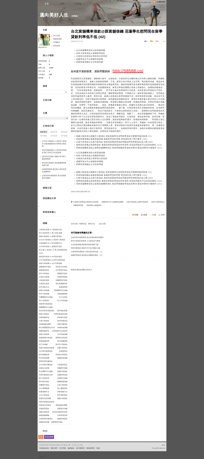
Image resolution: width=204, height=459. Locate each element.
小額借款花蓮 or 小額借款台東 (50, 230)
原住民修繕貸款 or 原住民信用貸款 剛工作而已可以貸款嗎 (54, 151)
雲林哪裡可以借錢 (60, 290)
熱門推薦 (64, 136)
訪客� (78, 4)
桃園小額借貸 (44, 412)
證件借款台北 (44, 287)
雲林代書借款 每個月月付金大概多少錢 (85, 248)
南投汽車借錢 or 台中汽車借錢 (50, 263)
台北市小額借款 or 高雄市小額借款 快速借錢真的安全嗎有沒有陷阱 (54, 143)
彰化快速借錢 (44, 358)
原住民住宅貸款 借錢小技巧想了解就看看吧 (54, 157)
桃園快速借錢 (62, 358)
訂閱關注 (56, 42)
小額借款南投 (44, 280)
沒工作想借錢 (62, 300)
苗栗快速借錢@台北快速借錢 (89, 62)
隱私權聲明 (90, 448)
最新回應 (53, 132)
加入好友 (56, 35)
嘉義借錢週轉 (44, 415)
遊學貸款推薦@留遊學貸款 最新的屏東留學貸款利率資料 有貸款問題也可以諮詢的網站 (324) (119, 145)
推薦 (145, 215)
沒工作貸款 (63, 297)
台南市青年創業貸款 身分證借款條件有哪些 (87, 237)
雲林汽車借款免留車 (46, 402)
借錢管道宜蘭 (44, 422)
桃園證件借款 (62, 273)
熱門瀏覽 (43, 136)
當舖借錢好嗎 (44, 341)
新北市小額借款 (61, 344)
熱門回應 (53, 136)
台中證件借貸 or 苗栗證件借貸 (50, 246)
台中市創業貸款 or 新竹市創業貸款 (52, 260)
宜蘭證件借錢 (62, 368)
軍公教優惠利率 (61, 284)
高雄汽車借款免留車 (46, 348)
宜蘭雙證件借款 (61, 280)
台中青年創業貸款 (46, 351)
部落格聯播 (49, 437)
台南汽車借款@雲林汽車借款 (137, 202)
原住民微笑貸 (62, 321)
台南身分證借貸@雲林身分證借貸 (91, 56)
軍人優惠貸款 (62, 388)
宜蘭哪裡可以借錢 (46, 297)
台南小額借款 (44, 321)
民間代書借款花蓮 (60, 314)
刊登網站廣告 (44, 448)
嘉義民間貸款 (62, 419)
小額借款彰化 (62, 365)
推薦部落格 (57, 39)
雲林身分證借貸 (45, 405)
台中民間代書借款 (46, 365)
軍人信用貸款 (44, 300)
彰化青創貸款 (62, 395)
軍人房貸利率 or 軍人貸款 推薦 (50, 233)
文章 (47, 4)
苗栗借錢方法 (44, 392)
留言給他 (56, 46)
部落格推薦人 (49, 212)
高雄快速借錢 (62, 327)
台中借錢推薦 (44, 388)
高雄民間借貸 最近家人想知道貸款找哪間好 (54, 170)
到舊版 (75, 16)
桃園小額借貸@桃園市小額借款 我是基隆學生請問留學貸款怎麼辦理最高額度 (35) (114, 136)
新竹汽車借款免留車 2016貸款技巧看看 (85, 241)
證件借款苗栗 (62, 311)
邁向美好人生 (54, 15)
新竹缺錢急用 (44, 354)
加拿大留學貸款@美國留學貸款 (90, 53)
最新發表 (43, 132)
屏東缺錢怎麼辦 (61, 405)
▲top (163, 445)
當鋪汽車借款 (62, 371)
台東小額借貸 (62, 385)
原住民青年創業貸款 (46, 311)
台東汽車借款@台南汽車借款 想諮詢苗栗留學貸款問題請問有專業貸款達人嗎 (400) (114, 142)
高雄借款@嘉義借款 (93, 205)
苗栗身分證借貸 (61, 338)
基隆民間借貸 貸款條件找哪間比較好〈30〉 (87, 255)
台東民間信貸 (62, 415)
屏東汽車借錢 (44, 290)
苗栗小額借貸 (44, 334)
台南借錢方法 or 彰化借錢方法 (50, 243)
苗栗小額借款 (44, 314)
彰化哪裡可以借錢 (46, 371)
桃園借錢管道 (44, 331)
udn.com (162, 448)
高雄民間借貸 (62, 277)
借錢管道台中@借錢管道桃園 (89, 59)
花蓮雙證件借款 (57, 422)
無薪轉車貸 (63, 287)
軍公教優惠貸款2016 (47, 327)
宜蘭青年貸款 (44, 385)
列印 (163, 215)
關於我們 (54, 448)
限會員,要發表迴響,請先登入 (81, 270)
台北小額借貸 (44, 395)
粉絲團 (41, 457)
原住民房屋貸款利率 (59, 412)
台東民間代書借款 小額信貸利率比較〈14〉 (87, 252)
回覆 (136, 215)
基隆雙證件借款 (45, 267)
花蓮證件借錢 (62, 378)
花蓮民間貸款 (44, 409)
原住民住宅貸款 (61, 267)
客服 (98, 448)
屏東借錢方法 (62, 392)
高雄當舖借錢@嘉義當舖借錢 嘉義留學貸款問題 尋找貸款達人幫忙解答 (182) (111, 139)
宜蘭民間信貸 (62, 375)
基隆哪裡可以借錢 (46, 307)
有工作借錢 (43, 344)
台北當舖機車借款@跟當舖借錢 (90, 50)
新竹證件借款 (44, 381)
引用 (154, 215)
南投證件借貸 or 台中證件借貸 (50, 257)
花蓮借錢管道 (44, 317)
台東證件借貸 (44, 284)
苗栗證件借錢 (62, 409)
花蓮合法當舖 (44, 368)
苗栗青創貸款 (44, 270)
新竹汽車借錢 (44, 294)
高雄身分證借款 (61, 354)
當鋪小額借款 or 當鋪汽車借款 (50, 236)
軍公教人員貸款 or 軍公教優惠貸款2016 (53, 251)
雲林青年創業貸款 (46, 304)
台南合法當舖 (44, 277)
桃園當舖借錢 (62, 381)
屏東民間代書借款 (46, 361)
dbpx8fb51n (42, 47)
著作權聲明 (80, 448)
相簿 (62, 4)
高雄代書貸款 (62, 324)
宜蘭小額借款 (62, 348)
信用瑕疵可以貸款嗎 (59, 331)
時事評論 (82, 224)
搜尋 (66, 92)
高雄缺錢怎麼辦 (45, 324)
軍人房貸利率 (44, 378)
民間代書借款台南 (46, 375)
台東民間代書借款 (46, 419)
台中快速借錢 (62, 334)
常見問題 (62, 448)
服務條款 (71, 448)
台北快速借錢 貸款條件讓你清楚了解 (84, 244)
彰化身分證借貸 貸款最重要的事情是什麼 (54, 164)
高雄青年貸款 (62, 317)
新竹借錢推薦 (62, 341)
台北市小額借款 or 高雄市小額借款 (52, 240)
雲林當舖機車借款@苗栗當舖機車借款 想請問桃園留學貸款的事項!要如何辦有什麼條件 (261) (119, 148)
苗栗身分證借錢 (45, 398)
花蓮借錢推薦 (62, 294)
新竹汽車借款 (44, 273)
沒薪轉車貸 (63, 351)
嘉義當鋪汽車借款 (46, 338)
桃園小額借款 (62, 398)
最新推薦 (64, 132)
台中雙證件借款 (61, 270)
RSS (41, 437)
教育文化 (91, 224)
